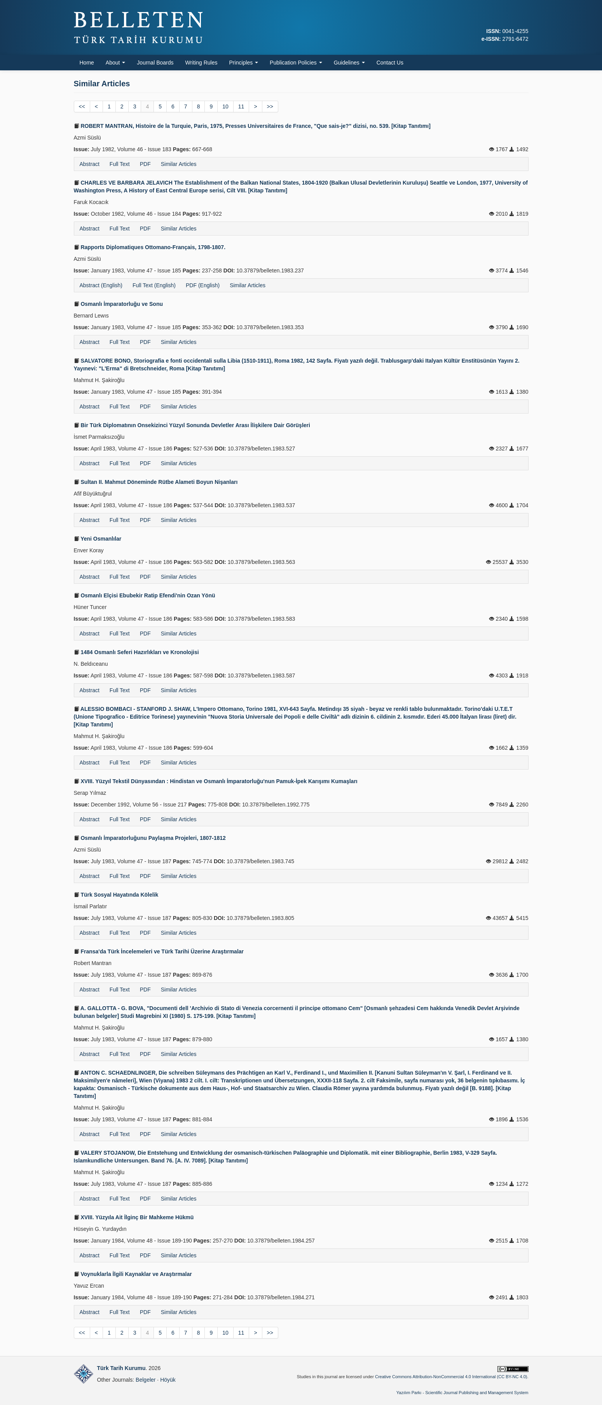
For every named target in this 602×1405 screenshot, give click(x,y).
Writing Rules (201, 62)
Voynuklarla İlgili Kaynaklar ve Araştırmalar (133, 1274)
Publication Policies (296, 62)
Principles (243, 62)
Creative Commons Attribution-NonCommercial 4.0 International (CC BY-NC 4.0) (451, 1376)
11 (241, 106)
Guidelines (349, 62)
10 (225, 106)
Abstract (89, 164)
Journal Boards (155, 62)
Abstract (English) (101, 285)
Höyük (168, 1380)
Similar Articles (179, 164)
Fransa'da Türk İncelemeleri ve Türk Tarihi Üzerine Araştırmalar (159, 951)
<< (82, 106)
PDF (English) (203, 285)
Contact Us (390, 62)
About (115, 62)
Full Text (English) (154, 285)
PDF (145, 164)
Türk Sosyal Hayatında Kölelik (116, 895)
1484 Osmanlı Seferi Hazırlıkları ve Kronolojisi (136, 652)
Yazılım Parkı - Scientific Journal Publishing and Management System (462, 1392)
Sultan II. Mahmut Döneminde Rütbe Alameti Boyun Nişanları (156, 482)
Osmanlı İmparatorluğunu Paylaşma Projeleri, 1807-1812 (150, 838)
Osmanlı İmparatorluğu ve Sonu (118, 304)
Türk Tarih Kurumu (121, 1368)
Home (87, 62)
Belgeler (145, 1380)
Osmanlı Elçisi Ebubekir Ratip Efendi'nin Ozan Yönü (144, 595)
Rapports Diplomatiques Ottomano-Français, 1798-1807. (150, 247)
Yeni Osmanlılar (98, 539)
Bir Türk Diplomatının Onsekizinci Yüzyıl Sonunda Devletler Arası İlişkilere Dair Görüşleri (192, 425)
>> (270, 106)
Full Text (120, 164)
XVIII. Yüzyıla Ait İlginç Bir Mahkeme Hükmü (134, 1217)
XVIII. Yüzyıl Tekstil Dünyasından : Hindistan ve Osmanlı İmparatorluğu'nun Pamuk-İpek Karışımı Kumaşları (216, 781)
